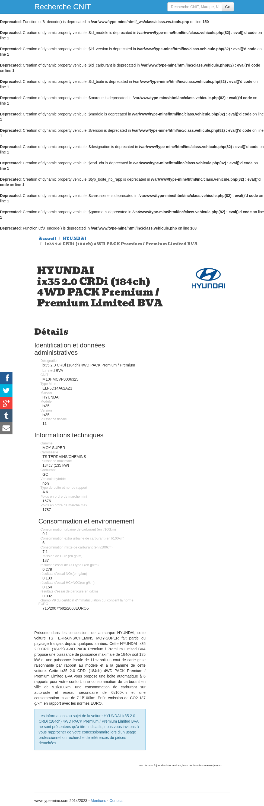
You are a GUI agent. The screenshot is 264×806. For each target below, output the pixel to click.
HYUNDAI (74, 239)
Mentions (98, 800)
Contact (116, 800)
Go (227, 7)
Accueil (47, 239)
